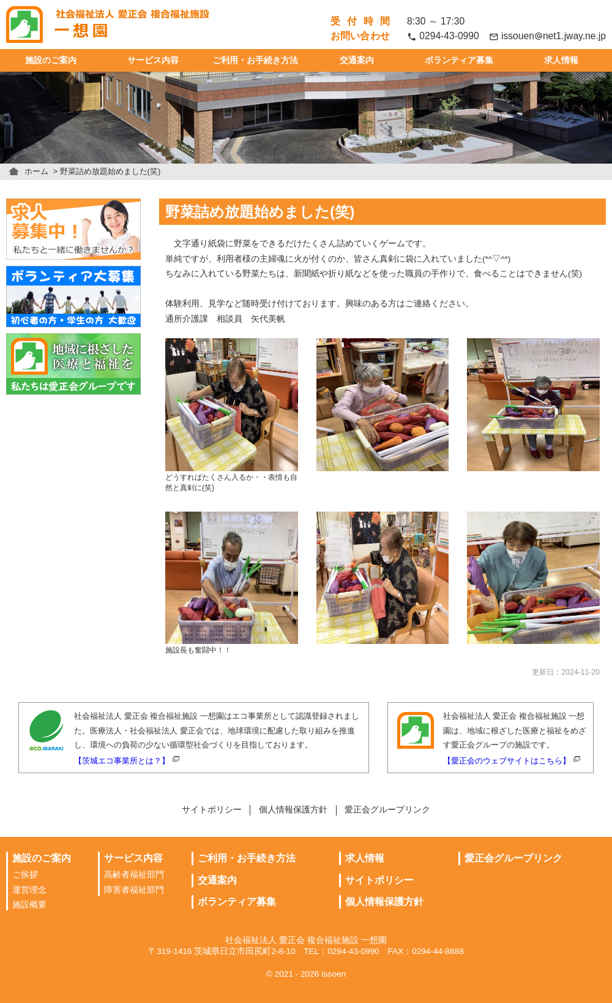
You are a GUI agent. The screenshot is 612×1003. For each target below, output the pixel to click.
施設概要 (29, 904)
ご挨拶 (25, 874)
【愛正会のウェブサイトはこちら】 (506, 760)
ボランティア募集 (459, 60)
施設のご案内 (50, 60)
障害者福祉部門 (134, 890)
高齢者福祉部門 (134, 874)
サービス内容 (153, 60)
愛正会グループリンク (387, 809)
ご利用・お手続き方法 (255, 60)
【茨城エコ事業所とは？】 (122, 760)
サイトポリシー (212, 809)
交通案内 (357, 60)
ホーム (36, 171)
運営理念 (29, 890)
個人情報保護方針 (293, 809)
